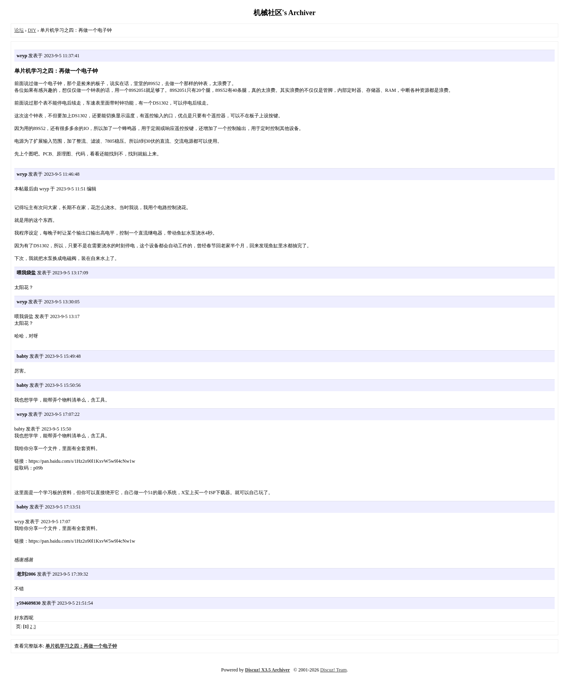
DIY (32, 30)
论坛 (19, 30)
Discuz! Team (333, 670)
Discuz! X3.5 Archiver (267, 670)
